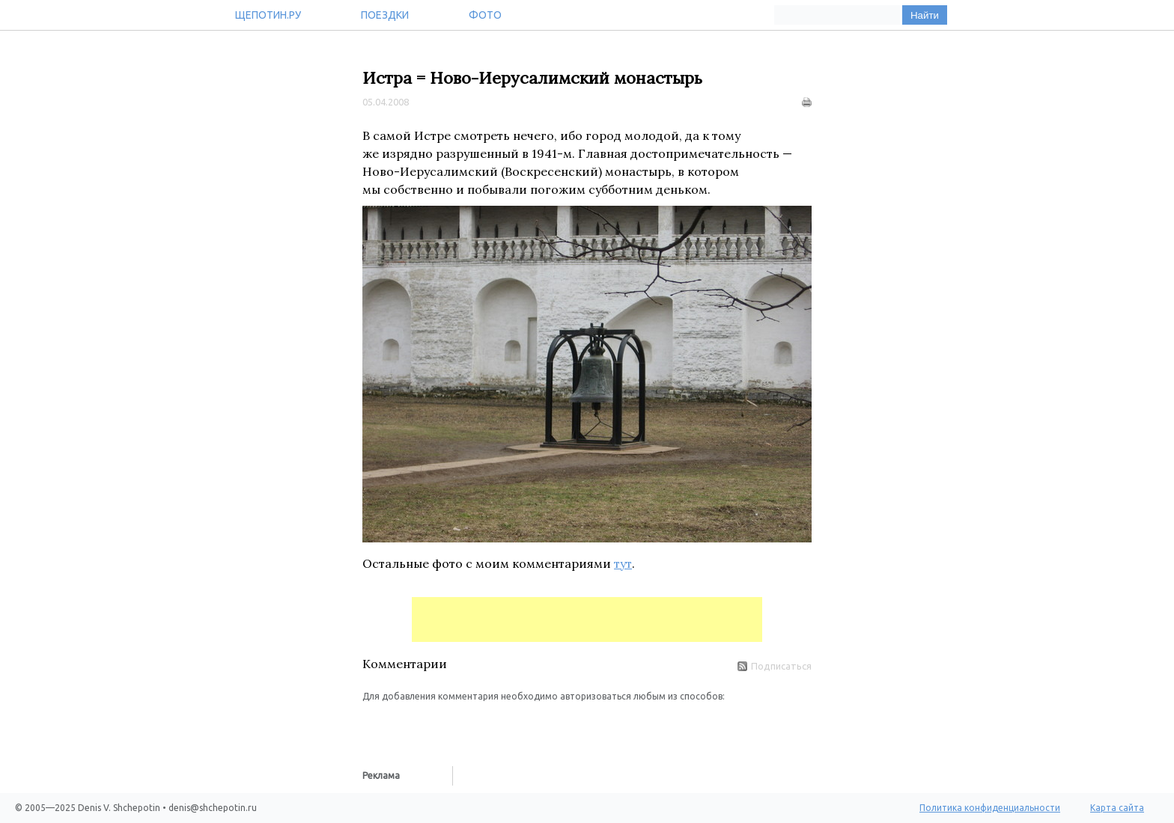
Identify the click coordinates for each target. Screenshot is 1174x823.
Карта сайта (1117, 808)
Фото (485, 15)
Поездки (385, 15)
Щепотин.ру (268, 15)
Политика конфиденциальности (989, 808)
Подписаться (774, 666)
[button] (374, 726)
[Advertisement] (587, 619)
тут (623, 563)
